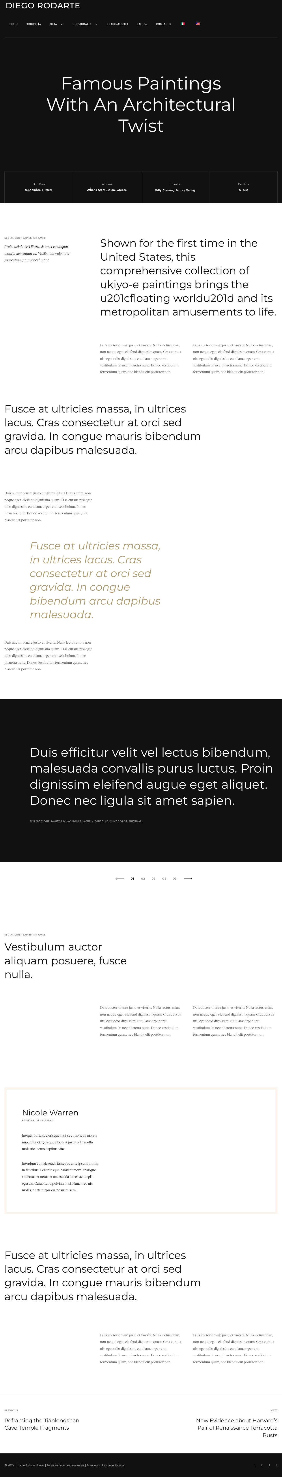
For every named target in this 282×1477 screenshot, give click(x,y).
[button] (119, 878)
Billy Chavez (164, 190)
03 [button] (154, 879)
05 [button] (175, 879)
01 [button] (132, 879)
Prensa (142, 24)
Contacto (163, 24)
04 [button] (164, 879)
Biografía (33, 24)
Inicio (13, 24)
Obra (57, 24)
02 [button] (143, 879)
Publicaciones (117, 24)
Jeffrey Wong (185, 190)
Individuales (85, 24)
